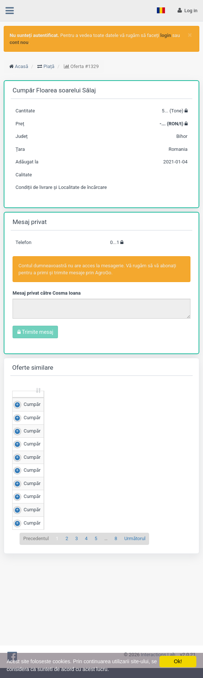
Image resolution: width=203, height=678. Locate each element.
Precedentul (36, 631)
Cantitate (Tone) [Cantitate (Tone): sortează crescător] (56, 400)
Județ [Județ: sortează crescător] (170, 404)
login (165, 35)
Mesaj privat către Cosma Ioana (47, 293)
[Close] (190, 35)
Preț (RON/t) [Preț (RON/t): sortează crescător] (95, 400)
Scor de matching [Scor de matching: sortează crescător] (133, 400)
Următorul (135, 631)
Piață (49, 66)
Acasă (21, 66)
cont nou (19, 42)
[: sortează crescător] (28, 401)
